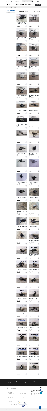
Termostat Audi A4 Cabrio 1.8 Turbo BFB (33, 183)
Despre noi (23, 396)
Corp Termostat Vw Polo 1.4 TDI (33, 110)
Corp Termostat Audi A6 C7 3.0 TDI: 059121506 (34, 371)
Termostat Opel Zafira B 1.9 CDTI (34, 197)
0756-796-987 (10, 400)
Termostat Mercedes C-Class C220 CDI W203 (21, 139)
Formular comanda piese (23, 394)
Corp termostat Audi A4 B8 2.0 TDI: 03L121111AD (21, 371)
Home (23, 390)
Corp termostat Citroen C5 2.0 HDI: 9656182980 (21, 255)
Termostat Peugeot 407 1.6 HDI (21, 197)
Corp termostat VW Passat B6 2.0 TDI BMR (33, 81)
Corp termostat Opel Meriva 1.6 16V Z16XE (33, 139)
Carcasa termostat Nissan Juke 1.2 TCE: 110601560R (21, 284)
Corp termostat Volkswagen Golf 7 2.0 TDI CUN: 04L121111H (34, 241)
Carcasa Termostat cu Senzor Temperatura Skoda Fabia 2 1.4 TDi (33, 124)
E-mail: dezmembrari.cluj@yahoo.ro (12, 404)
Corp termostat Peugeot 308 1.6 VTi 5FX (34, 52)
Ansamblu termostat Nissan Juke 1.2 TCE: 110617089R (34, 270)
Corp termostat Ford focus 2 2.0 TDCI (21, 168)
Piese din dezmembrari (20, 4)
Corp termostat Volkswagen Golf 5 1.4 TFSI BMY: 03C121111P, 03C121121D (34, 255)
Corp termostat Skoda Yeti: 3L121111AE (20, 342)
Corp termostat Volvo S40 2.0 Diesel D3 (21, 96)
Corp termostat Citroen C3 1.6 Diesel (33, 67)
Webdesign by (36, 409)
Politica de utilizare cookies (23, 398)
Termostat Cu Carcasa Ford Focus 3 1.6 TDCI (21, 125)
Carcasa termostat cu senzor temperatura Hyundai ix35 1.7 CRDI (21, 313)
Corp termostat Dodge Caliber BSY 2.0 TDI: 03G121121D (21, 328)
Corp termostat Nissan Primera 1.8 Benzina (21, 81)
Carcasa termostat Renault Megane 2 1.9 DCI (33, 154)
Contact (23, 397)
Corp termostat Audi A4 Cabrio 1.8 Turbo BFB (21, 183)
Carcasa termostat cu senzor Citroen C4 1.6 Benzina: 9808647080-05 (21, 23)
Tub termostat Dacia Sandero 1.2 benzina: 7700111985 (21, 357)
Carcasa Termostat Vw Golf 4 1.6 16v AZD (34, 96)
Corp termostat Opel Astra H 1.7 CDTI (21, 154)
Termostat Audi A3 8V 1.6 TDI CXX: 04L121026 (34, 328)
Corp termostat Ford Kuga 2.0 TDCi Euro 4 (21, 67)
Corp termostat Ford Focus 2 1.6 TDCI (21, 38)
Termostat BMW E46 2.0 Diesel (21, 240)
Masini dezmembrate (29, 4)
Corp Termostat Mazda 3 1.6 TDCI (21, 110)
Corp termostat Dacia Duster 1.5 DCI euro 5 (33, 342)
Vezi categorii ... (9, 12)
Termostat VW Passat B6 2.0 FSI (33, 211)
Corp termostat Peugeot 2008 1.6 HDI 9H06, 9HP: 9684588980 (21, 299)
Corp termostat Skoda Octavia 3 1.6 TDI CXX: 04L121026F (34, 313)
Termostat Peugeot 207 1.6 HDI (33, 226)
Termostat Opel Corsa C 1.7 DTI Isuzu (33, 168)
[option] (35, 394)
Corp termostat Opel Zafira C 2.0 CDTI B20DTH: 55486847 (34, 357)
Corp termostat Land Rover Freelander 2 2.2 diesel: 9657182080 (34, 284)
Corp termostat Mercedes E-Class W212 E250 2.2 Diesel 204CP (34, 23)
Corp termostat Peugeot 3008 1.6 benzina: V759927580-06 (21, 270)
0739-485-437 (10, 401)
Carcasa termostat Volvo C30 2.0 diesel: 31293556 (33, 299)
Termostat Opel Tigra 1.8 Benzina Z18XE (21, 52)
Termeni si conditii (23, 400)
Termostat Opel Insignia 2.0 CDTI (21, 226)
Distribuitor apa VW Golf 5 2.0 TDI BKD (21, 212)
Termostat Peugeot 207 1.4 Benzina (33, 38)
